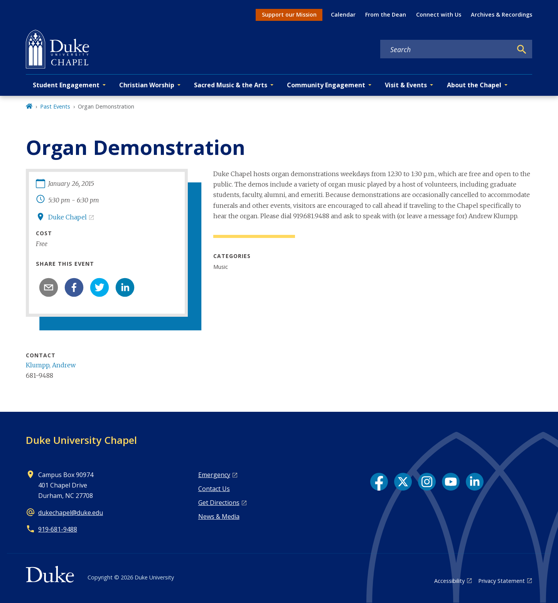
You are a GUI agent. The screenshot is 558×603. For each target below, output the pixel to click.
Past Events (55, 106)
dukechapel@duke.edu (70, 512)
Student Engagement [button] (66, 85)
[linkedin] (125, 287)
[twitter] (99, 287)
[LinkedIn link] (475, 482)
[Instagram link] (427, 482)
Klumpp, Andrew (51, 365)
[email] (48, 287)
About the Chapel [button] (474, 85)
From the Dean (385, 14)
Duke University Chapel (81, 440)
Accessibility (449, 580)
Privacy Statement (501, 580)
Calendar (343, 14)
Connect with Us (438, 14)
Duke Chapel (67, 217)
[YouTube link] (451, 482)
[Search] (522, 49)
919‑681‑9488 (57, 529)
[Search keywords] (446, 49)
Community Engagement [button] (326, 85)
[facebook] (74, 287)
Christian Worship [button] (146, 85)
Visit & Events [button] (406, 85)
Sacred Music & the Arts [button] (230, 85)
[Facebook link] (379, 482)
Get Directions (218, 502)
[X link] (403, 482)
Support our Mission (289, 14)
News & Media (218, 516)
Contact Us (214, 488)
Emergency (214, 475)
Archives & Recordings (501, 14)
